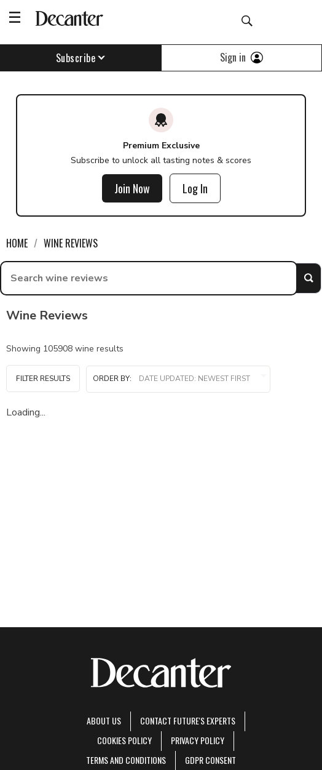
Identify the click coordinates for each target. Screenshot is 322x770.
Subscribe (81, 57)
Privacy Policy (197, 740)
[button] (178, 379)
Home (17, 243)
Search (308, 278)
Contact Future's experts (187, 720)
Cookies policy (124, 740)
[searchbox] (148, 278)
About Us (104, 720)
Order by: (178, 378)
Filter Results (43, 378)
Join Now (132, 188)
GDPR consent (210, 759)
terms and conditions (126, 759)
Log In (195, 188)
